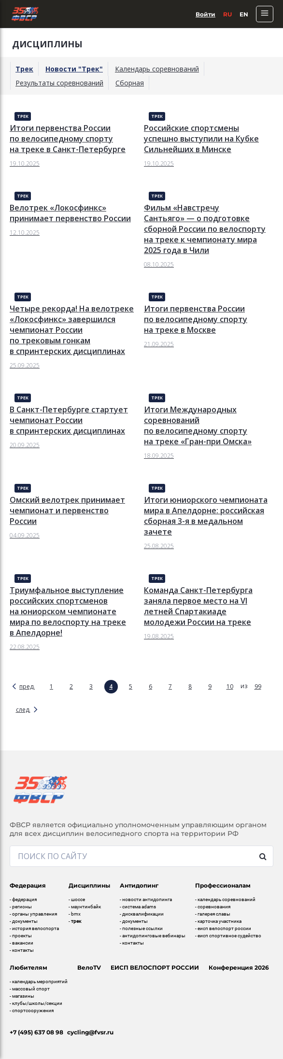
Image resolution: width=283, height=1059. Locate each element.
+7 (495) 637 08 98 (36, 1032)
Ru (227, 14)
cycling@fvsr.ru (90, 1032)
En (244, 14)
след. (23, 710)
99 (258, 686)
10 (229, 686)
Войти (205, 14)
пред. (27, 686)
